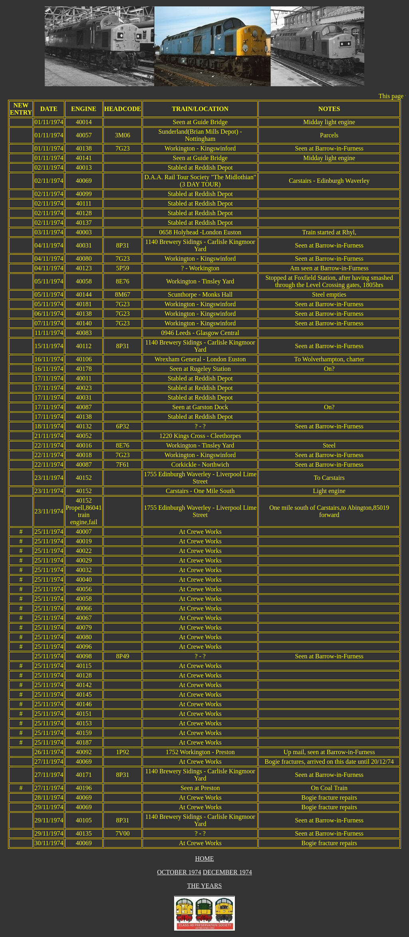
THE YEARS (204, 885)
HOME (204, 858)
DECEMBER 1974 (227, 872)
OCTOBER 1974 (179, 872)
